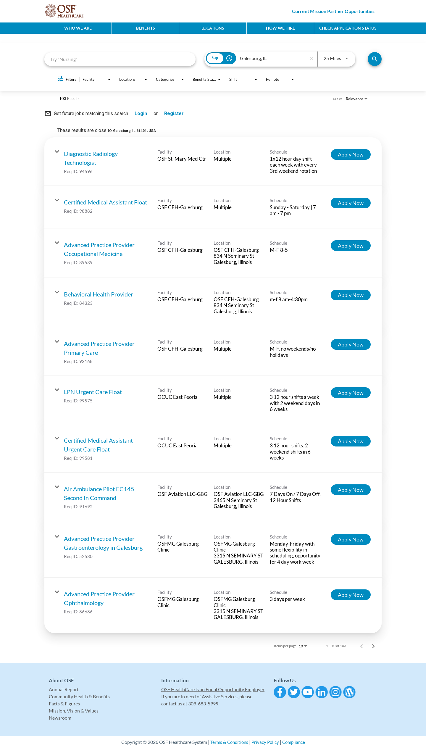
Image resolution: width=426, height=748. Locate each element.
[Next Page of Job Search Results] (373, 646)
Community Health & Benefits (79, 696)
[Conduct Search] (375, 59)
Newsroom (60, 717)
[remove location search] (311, 58)
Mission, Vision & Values (74, 710)
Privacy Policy (265, 742)
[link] (213, 161)
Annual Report (64, 689)
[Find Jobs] (375, 59)
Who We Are (78, 27)
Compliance (295, 742)
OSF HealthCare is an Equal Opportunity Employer (212, 689)
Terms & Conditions (228, 742)
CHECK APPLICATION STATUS (348, 27)
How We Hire (280, 27)
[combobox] (120, 59)
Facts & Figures (64, 703)
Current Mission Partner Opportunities (333, 11)
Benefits (145, 27)
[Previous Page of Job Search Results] (361, 646)
